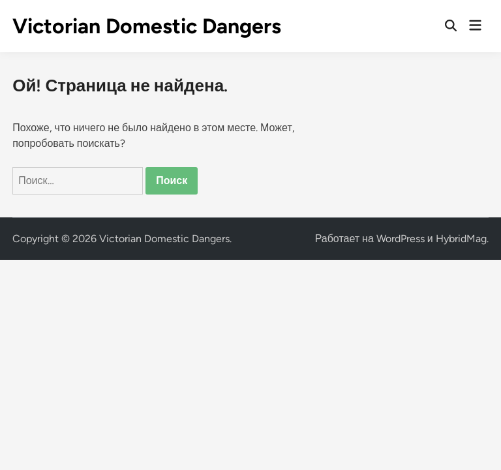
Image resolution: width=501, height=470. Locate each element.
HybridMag (461, 238)
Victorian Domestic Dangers (146, 26)
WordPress (400, 238)
